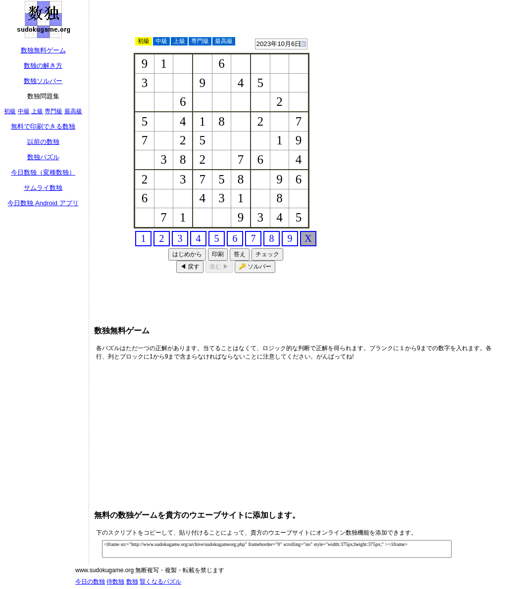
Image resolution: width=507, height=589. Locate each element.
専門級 (53, 111)
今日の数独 (90, 581)
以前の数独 (43, 141)
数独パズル (43, 157)
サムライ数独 (43, 187)
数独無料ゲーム (43, 50)
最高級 (73, 111)
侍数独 (115, 581)
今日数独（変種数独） (43, 172)
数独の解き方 (43, 65)
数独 (132, 581)
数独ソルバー (43, 81)
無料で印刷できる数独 (43, 126)
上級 (37, 111)
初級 (10, 111)
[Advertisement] (453, 150)
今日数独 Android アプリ (42, 203)
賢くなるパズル (160, 581)
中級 (24, 111)
